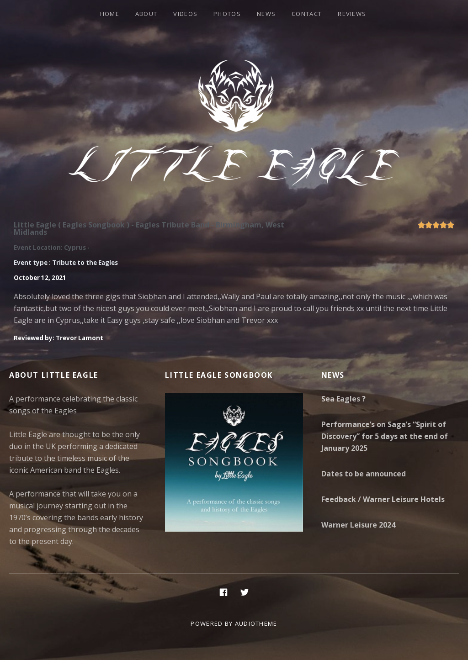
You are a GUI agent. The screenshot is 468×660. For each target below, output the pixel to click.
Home (109, 14)
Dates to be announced (363, 474)
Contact (307, 14)
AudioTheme (256, 623)
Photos (227, 14)
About (146, 14)
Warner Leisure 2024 (358, 525)
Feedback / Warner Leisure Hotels (383, 499)
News (266, 14)
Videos (185, 14)
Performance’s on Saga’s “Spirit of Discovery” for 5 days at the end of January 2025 (384, 436)
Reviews (352, 14)
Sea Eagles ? (343, 399)
